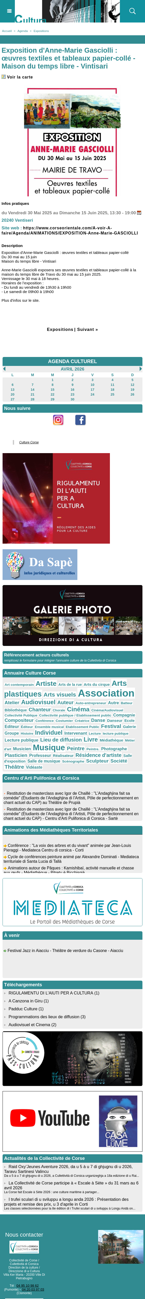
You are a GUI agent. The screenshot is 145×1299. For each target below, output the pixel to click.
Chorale (32, 711)
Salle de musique (94, 753)
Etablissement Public (48, 728)
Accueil (6, 30)
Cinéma (50, 710)
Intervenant (42, 733)
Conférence (13, 722)
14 (32, 394)
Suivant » (88, 334)
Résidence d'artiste (26, 752)
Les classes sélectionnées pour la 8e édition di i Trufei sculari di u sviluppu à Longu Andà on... (68, 1197)
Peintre (13, 747)
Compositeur (108, 716)
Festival (75, 727)
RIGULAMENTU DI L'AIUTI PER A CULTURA (49, 984)
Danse (62, 721)
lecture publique (79, 734)
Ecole (92, 722)
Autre (90, 704)
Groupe (106, 727)
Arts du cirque (90, 687)
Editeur (105, 721)
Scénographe (122, 753)
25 (112, 398)
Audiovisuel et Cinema (29, 1015)
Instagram (61, 432)
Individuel (17, 733)
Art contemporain (18, 687)
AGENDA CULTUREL (72, 366)
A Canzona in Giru (25, 992)
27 (12, 403)
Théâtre (54, 758)
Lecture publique (108, 733)
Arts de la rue (65, 687)
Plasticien (72, 747)
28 (32, 403)
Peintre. (29, 748)
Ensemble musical (18, 728)
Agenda (22, 30)
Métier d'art (80, 742)
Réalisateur (116, 748)
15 (52, 394)
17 (92, 394)
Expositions (40, 30)
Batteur (102, 705)
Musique (123, 740)
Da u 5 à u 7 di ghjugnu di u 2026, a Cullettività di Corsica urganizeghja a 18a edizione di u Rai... (70, 1165)
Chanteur (15, 710)
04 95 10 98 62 (27, 1274)
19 (132, 394)
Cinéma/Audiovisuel (77, 711)
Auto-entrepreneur (69, 705)
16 (72, 394)
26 (132, 398)
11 (112, 389)
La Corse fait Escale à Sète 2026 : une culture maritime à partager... (50, 1181)
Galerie (93, 727)
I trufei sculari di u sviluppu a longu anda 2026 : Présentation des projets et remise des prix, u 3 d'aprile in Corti (72, 1190)
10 (92, 389)
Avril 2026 (72, 373)
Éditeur (119, 722)
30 (72, 403)
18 (112, 394)
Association (98, 695)
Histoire (121, 728)
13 (12, 394)
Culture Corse (28, 445)
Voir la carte (18, 76)
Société (35, 758)
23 (72, 398)
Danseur (78, 722)
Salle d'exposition (63, 753)
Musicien (98, 741)
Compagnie (83, 716)
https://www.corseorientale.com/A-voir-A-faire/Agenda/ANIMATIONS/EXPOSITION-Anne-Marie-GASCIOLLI (62, 232)
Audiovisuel (20, 704)
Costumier (31, 722)
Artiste (43, 686)
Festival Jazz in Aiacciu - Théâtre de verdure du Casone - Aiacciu (66, 943)
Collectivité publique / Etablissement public (38, 717)
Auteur (45, 704)
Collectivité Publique (109, 711)
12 (132, 389)
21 (32, 398)
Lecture (60, 734)
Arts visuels (56, 696)
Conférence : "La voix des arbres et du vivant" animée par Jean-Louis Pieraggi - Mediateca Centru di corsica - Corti (69, 840)
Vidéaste (71, 759)
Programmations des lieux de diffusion (43, 1007)
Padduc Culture (22, 1000)
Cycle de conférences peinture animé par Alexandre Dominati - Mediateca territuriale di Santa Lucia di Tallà (63, 851)
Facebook (84, 432)
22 (52, 398)
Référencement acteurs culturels (36, 658)
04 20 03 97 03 (33, 1278)
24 (92, 398)
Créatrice (48, 722)
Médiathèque (59, 742)
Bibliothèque (120, 705)
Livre (39, 741)
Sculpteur (15, 758)
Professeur (95, 747)
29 (52, 403)
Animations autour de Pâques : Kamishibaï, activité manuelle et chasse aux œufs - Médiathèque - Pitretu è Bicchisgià (70, 862)
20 (12, 398)
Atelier (133, 697)
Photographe (48, 747)
